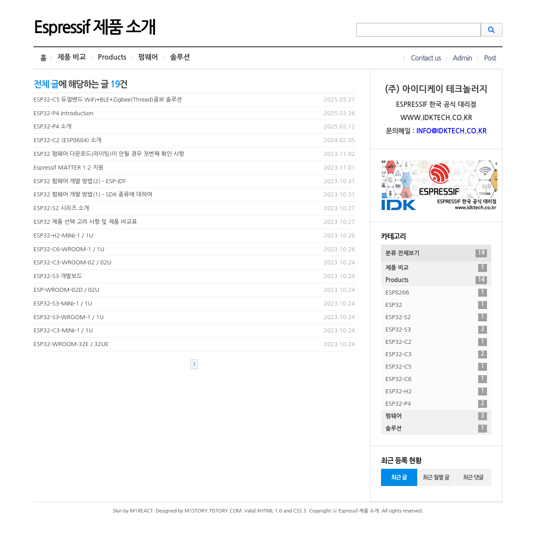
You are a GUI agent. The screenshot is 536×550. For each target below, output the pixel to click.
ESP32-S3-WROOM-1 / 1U (69, 317)
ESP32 (436, 305)
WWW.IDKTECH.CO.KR (436, 117)
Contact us (426, 58)
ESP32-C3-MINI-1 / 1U (63, 330)
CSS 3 (299, 511)
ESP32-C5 (436, 367)
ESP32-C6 (436, 379)
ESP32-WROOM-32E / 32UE (71, 344)
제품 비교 (71, 57)
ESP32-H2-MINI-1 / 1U (63, 235)
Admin (462, 58)
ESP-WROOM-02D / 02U (66, 290)
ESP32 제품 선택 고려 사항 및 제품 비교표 (85, 222)
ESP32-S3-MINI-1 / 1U (63, 303)
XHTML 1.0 (269, 511)
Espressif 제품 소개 (94, 27)
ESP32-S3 (436, 330)
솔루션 (180, 57)
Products (112, 57)
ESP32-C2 (436, 342)
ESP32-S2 (436, 317)
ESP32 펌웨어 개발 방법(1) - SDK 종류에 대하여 (93, 194)
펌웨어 (148, 57)
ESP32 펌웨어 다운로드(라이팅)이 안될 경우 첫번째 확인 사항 (109, 154)
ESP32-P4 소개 (53, 126)
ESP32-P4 (436, 404)
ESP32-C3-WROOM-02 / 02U (72, 262)
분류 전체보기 (436, 253)
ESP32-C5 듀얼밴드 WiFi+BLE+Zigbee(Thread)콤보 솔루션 (108, 99)
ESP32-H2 (436, 392)
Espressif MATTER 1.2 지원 (68, 167)
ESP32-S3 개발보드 (58, 276)
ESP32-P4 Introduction (64, 113)
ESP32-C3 (436, 354)
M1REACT (141, 511)
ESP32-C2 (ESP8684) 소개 (68, 140)
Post (490, 58)
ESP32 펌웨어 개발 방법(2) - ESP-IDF (80, 181)
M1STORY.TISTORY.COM (213, 511)
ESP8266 (436, 293)
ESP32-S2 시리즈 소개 (61, 208)
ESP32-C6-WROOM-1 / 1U (69, 249)
